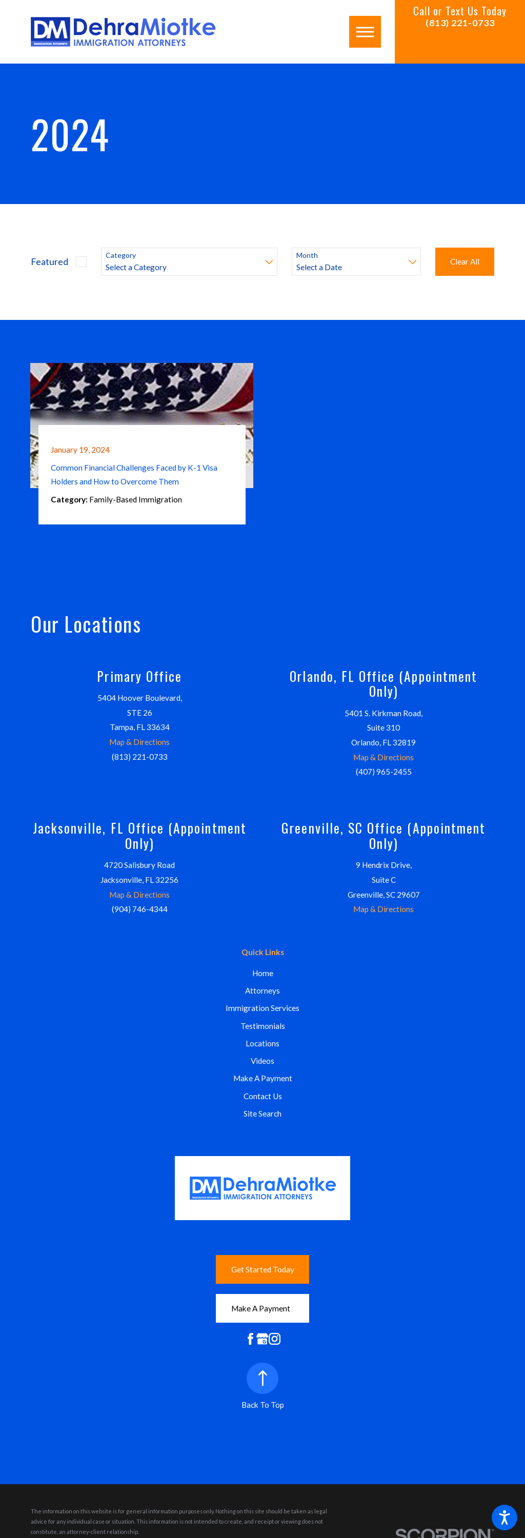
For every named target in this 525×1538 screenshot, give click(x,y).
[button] (504, 1517)
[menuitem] (262, 973)
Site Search (262, 1113)
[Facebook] (250, 1339)
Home (262, 973)
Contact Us (263, 1096)
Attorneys (262, 990)
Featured (49, 261)
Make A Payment (262, 1078)
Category (121, 255)
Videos (262, 1060)
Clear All (464, 261)
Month (307, 255)
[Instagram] (274, 1339)
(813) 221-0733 (460, 22)
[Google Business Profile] (262, 1339)
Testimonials (262, 1025)
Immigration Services (262, 1008)
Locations (262, 1043)
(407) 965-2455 (384, 771)
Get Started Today (262, 1269)
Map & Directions (139, 741)
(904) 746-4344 (140, 909)
